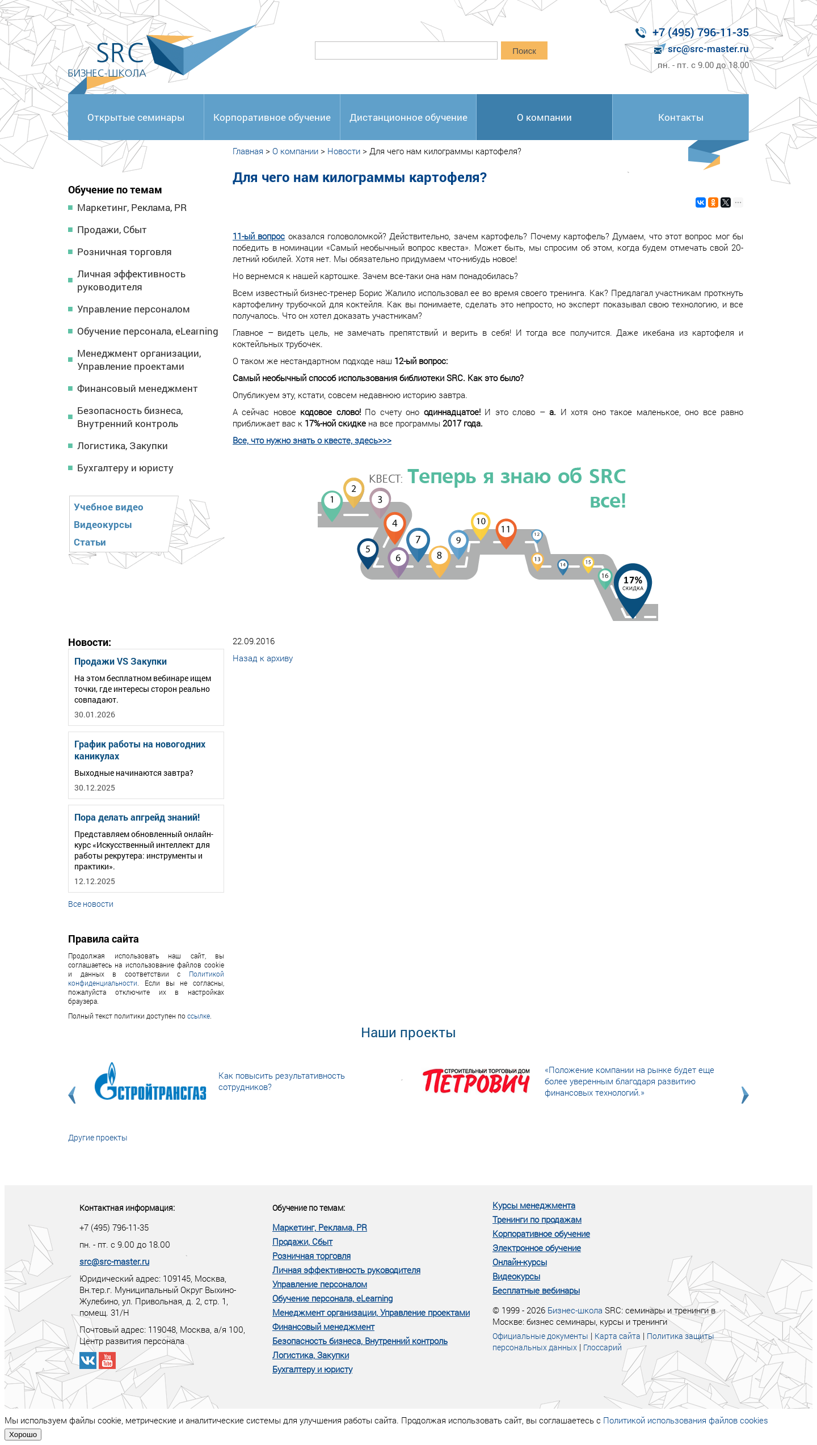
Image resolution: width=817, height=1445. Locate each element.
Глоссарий (602, 1347)
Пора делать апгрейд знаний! (137, 817)
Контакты (681, 117)
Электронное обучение (536, 1247)
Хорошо (23, 1434)
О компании (544, 117)
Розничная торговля (124, 251)
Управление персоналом (133, 308)
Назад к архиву (263, 658)
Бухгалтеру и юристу (125, 467)
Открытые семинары (135, 117)
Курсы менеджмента (533, 1205)
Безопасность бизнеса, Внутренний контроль (130, 417)
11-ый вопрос (259, 236)
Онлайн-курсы (519, 1261)
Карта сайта (618, 1335)
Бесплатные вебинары (536, 1290)
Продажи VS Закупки (120, 661)
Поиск (524, 51)
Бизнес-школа (575, 1310)
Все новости (90, 903)
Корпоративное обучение (272, 117)
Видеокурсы (103, 524)
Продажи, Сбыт (112, 229)
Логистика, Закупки (122, 445)
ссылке (198, 1015)
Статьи (90, 541)
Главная (248, 151)
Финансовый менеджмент (137, 388)
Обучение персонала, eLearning (147, 330)
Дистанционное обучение (408, 117)
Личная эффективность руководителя (131, 280)
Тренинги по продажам (537, 1219)
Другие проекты (98, 1137)
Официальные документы (540, 1335)
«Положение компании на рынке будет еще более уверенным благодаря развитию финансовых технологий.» (629, 1081)
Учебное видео (109, 506)
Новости (343, 151)
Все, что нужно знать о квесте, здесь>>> (312, 440)
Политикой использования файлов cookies (685, 1420)
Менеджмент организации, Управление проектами (139, 360)
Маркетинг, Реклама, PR (132, 207)
